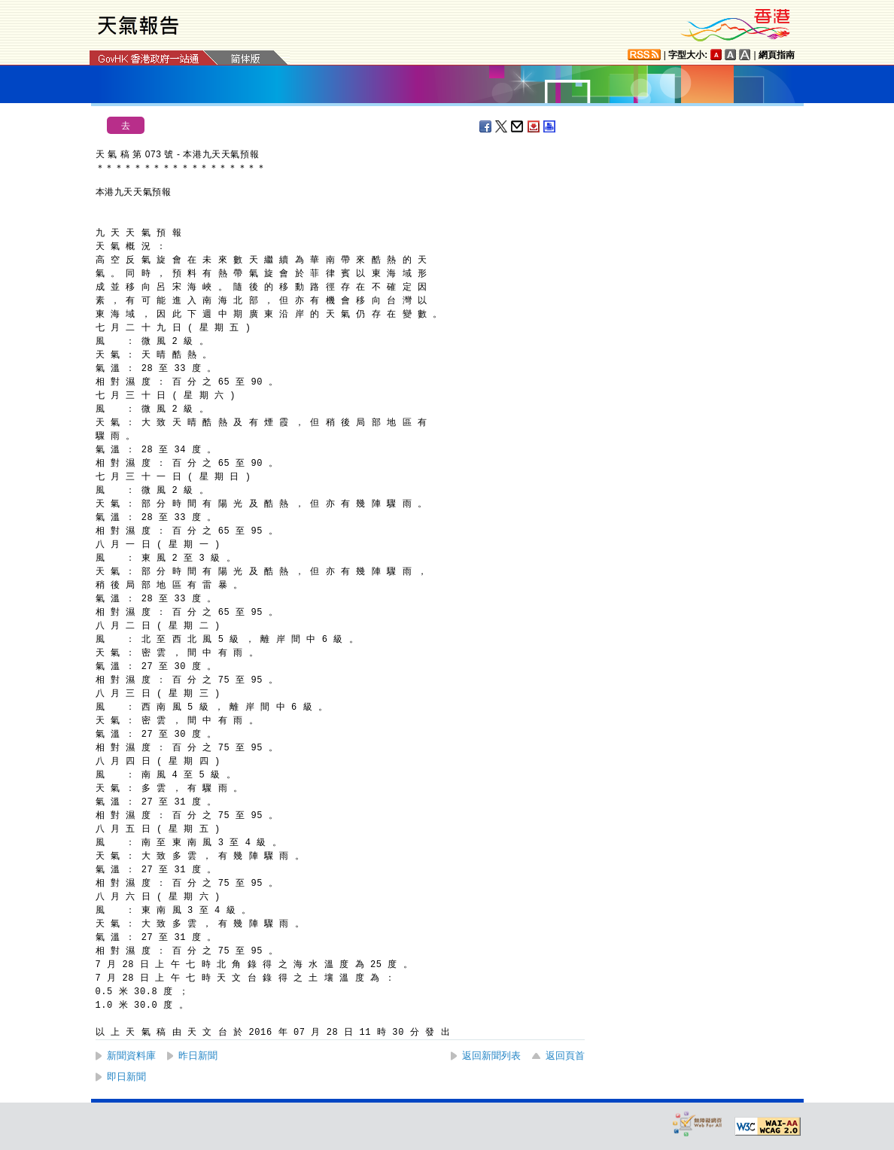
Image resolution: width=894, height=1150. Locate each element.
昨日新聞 (197, 1055)
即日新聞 (126, 1076)
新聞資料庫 (131, 1055)
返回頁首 (565, 1055)
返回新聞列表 (491, 1055)
